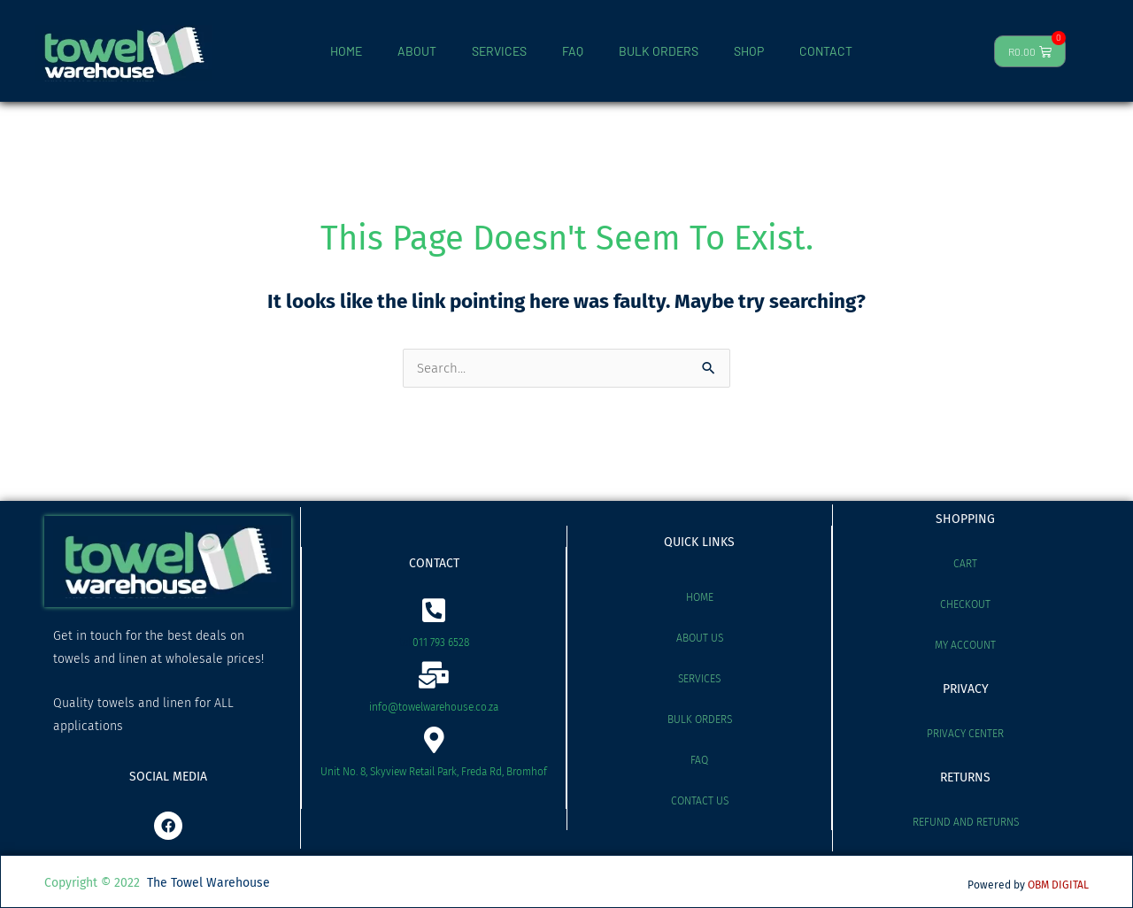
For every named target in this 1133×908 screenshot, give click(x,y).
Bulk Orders (699, 719)
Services (699, 679)
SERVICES (499, 50)
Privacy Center (965, 733)
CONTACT (825, 50)
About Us (699, 638)
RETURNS (965, 777)
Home (699, 597)
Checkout (965, 604)
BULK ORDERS (658, 50)
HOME (346, 50)
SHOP (749, 50)
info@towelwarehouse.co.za (433, 707)
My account (965, 645)
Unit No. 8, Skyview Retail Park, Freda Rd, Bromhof (433, 772)
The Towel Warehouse (208, 882)
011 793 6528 (440, 642)
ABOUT (416, 50)
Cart (965, 564)
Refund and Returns (966, 822)
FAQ (572, 50)
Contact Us (699, 801)
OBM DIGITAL (1058, 885)
